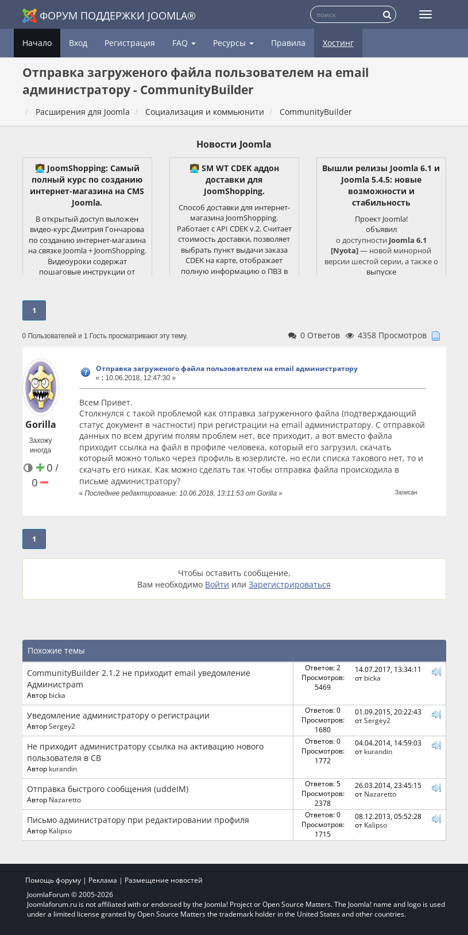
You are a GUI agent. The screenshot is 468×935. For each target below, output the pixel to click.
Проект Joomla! (381, 219)
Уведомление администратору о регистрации (118, 715)
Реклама (102, 880)
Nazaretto (65, 799)
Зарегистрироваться (290, 584)
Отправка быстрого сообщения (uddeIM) (107, 788)
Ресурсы (233, 42)
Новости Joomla (234, 144)
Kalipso (60, 830)
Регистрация (130, 42)
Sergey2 (62, 726)
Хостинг (338, 42)
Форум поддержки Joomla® (109, 16)
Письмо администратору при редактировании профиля (138, 819)
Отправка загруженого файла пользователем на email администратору (227, 368)
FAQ (184, 42)
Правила (288, 42)
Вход (78, 42)
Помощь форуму (53, 880)
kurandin (63, 768)
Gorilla (40, 424)
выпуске (381, 271)
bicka (57, 695)
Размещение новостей (164, 880)
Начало (37, 42)
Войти (217, 584)
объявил (381, 229)
